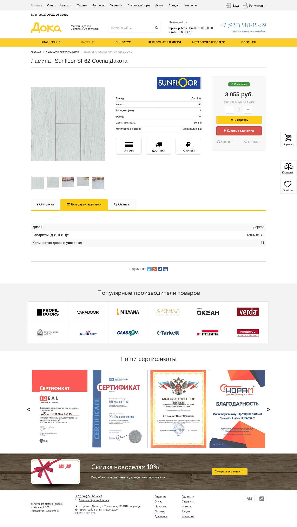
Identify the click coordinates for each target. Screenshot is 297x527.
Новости (65, 5)
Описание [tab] (45, 204)
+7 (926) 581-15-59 (243, 25)
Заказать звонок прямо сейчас (248, 31)
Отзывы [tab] (122, 204)
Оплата (82, 5)
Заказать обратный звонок (94, 500)
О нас (51, 5)
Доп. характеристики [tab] (84, 204)
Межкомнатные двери (164, 42)
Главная (36, 5)
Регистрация (257, 5)
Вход (235, 5)
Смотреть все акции (230, 472)
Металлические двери (208, 42)
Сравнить (225, 141)
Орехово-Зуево (57, 14)
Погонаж (248, 42)
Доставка (98, 5)
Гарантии (116, 5)
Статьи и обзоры (138, 5)
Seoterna (51, 511)
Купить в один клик (239, 131)
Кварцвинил (50, 42)
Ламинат (88, 42)
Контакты (190, 5)
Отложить (252, 141)
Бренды (174, 5)
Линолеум (123, 42)
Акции (159, 5)
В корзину (239, 120)
